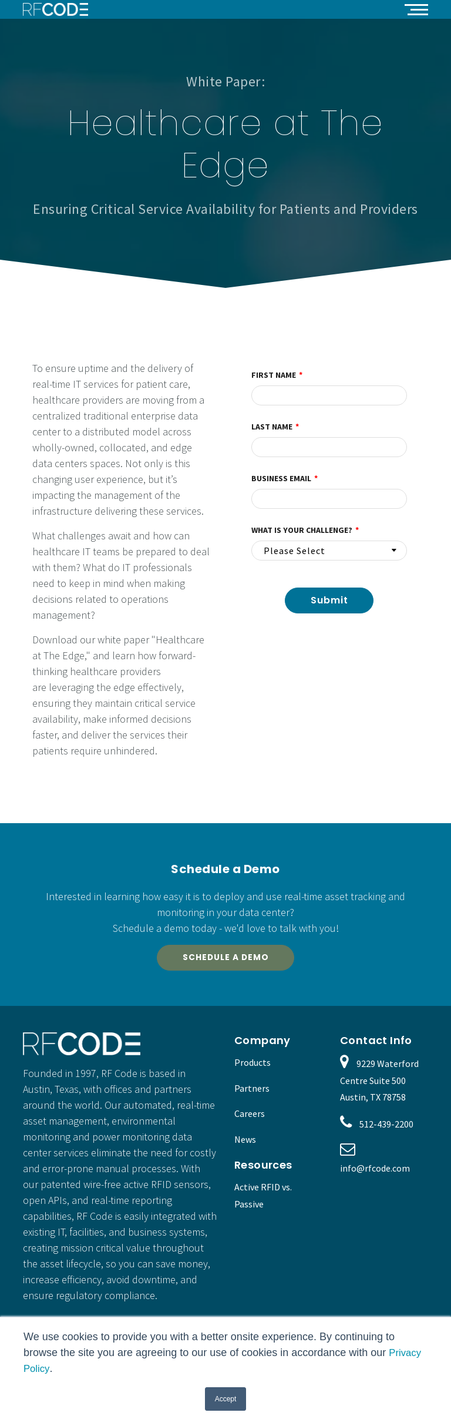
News (245, 1143)
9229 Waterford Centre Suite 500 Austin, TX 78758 (379, 1084)
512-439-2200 (386, 1127)
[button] (416, 9)
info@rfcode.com (375, 1171)
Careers (249, 1117)
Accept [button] (226, 1399)
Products (252, 1066)
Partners (252, 1091)
